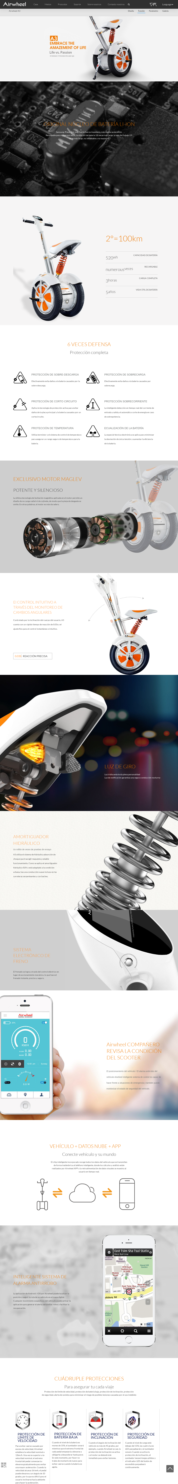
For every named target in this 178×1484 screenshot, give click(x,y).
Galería (165, 11)
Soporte (77, 4)
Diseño (131, 11)
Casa (36, 4)
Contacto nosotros (116, 4)
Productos (62, 4)
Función (141, 11)
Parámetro (153, 11)
